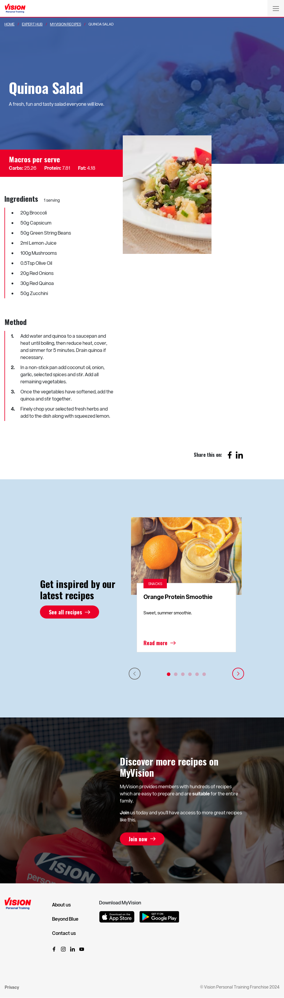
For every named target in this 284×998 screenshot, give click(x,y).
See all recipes (65, 612)
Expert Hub (32, 24)
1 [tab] (168, 674)
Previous (135, 674)
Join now (138, 839)
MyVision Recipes (65, 24)
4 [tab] (190, 674)
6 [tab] (204, 674)
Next (238, 674)
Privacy (12, 987)
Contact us (64, 933)
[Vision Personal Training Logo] (15, 8)
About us (61, 904)
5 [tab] (197, 674)
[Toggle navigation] (275, 8)
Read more (155, 643)
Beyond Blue (65, 919)
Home (9, 24)
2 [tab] (176, 674)
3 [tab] (183, 674)
